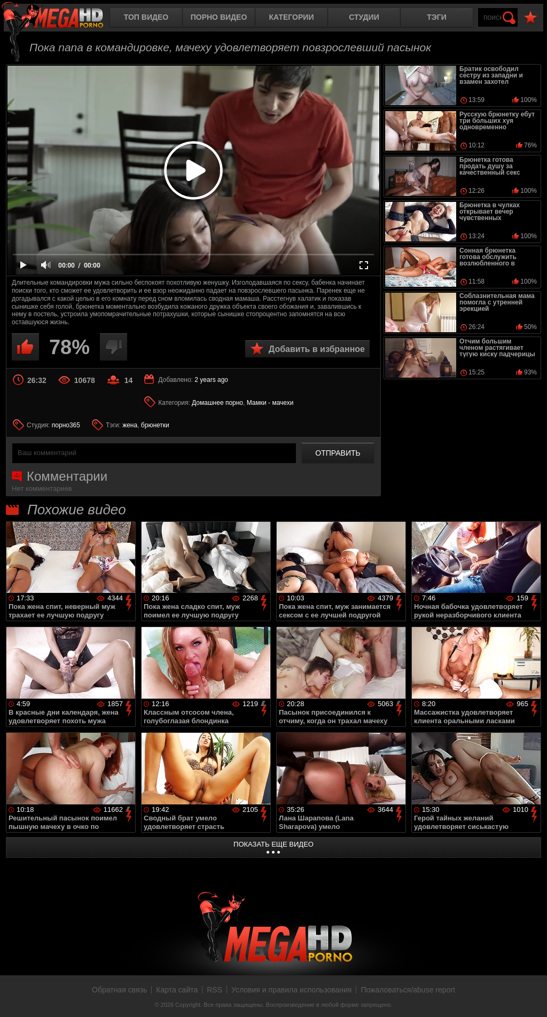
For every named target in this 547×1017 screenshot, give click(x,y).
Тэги (437, 17)
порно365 (66, 425)
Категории (291, 17)
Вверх (531, 997)
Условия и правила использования (291, 989)
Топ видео (146, 17)
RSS (214, 989)
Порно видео (219, 17)
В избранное (530, 18)
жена (129, 425)
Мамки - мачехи (270, 402)
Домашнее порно (217, 402)
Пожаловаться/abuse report (408, 989)
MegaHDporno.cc (61, 18)
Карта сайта (177, 989)
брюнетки (155, 425)
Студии (364, 17)
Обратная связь (119, 989)
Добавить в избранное (317, 349)
